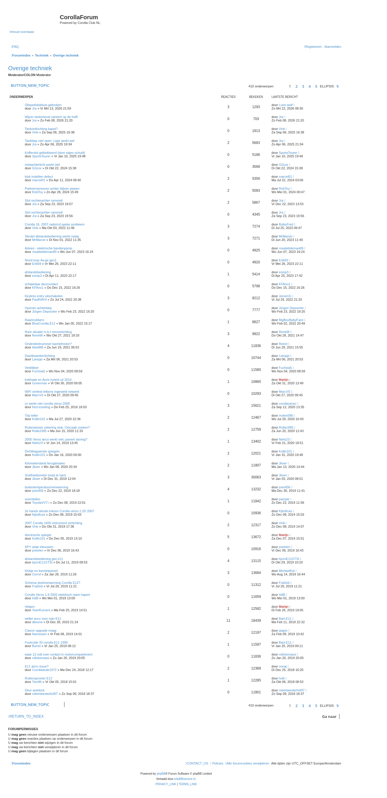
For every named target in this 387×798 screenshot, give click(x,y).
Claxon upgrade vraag (40, 630)
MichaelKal (287, 570)
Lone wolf (286, 105)
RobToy (37, 192)
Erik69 (36, 263)
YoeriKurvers (41, 610)
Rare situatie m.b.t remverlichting (48, 332)
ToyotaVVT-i (40, 502)
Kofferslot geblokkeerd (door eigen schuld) (55, 152)
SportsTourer (41, 156)
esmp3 (37, 275)
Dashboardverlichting (40, 355)
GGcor (36, 168)
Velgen (30, 606)
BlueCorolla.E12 (43, 323)
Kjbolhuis (38, 514)
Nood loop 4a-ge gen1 (41, 260)
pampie (284, 499)
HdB (35, 598)
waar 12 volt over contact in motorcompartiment (58, 654)
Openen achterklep (38, 308)
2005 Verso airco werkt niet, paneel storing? (56, 439)
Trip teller (31, 415)
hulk (282, 678)
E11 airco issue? (36, 666)
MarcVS (37, 395)
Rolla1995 (39, 431)
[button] (280, 86)
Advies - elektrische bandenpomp (48, 248)
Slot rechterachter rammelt (44, 200)
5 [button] (316, 86)
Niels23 (37, 443)
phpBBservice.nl (184, 779)
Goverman (39, 383)
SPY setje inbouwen (39, 547)
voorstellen (32, 499)
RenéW (37, 335)
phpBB (161, 773)
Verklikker (32, 367)
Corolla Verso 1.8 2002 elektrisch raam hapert (57, 594)
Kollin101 (38, 419)
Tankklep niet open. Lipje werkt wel (49, 140)
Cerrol (36, 574)
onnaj (283, 666)
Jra (34, 108)
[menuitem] (15, 46)
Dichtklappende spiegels (42, 451)
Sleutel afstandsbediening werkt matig (52, 236)
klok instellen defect (39, 176)
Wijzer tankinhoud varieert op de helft (51, 117)
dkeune (37, 622)
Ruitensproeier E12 (38, 678)
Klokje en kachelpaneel (41, 570)
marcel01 (38, 180)
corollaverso (287, 403)
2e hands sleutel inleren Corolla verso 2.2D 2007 (59, 511)
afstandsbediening (38, 272)
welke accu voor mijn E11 (43, 618)
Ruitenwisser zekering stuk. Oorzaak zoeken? (57, 427)
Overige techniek (30, 68)
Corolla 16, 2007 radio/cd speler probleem (55, 224)
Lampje (37, 359)
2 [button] (296, 86)
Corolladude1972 (44, 670)
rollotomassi (40, 658)
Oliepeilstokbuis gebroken (43, 105)
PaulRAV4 (39, 299)
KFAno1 (37, 287)
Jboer (36, 466)
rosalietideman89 (44, 251)
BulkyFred (286, 224)
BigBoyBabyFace (291, 320)
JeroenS (285, 296)
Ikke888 (37, 347)
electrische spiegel (38, 535)
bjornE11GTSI (42, 562)
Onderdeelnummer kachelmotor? (48, 344)
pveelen (37, 550)
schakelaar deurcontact (41, 284)
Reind (283, 344)
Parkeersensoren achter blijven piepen (52, 188)
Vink (35, 132)
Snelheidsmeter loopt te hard (45, 475)
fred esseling (41, 407)
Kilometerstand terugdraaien (45, 463)
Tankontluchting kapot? (41, 129)
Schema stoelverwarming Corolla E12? (52, 582)
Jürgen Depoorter (44, 311)
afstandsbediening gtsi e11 (44, 559)
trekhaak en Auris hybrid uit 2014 (48, 379)
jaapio (283, 630)
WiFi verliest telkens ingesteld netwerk (52, 391)
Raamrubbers (34, 320)
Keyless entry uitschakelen (44, 296)
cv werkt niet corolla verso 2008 (47, 403)
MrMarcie (38, 240)
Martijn (283, 379)
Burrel (36, 646)
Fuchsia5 (38, 371)
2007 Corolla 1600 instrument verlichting (53, 523)
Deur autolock (35, 690)
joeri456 (37, 490)
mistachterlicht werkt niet (42, 164)
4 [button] (310, 86)
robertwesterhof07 (45, 693)
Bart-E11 (285, 618)
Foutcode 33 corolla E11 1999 (46, 642)
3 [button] (303, 86)
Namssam (39, 634)
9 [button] (338, 86)
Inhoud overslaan (22, 32)
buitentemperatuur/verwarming (46, 487)
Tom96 (37, 682)
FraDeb (37, 586)
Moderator (43, 75)
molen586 (286, 415)
